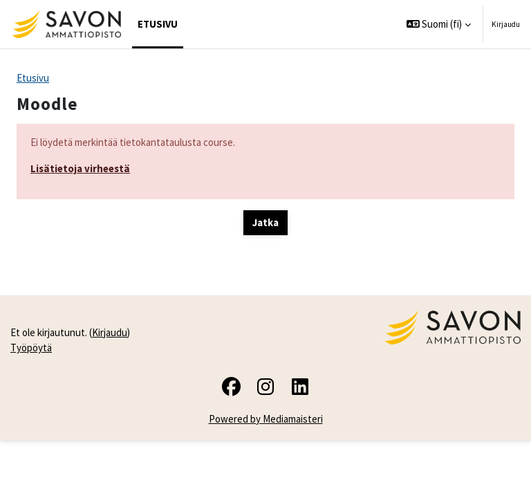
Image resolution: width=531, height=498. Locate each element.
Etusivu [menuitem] (158, 23)
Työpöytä (31, 347)
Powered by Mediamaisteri (266, 418)
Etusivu (33, 77)
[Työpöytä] (66, 24)
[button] (439, 24)
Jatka (265, 222)
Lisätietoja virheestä (80, 168)
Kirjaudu (506, 24)
